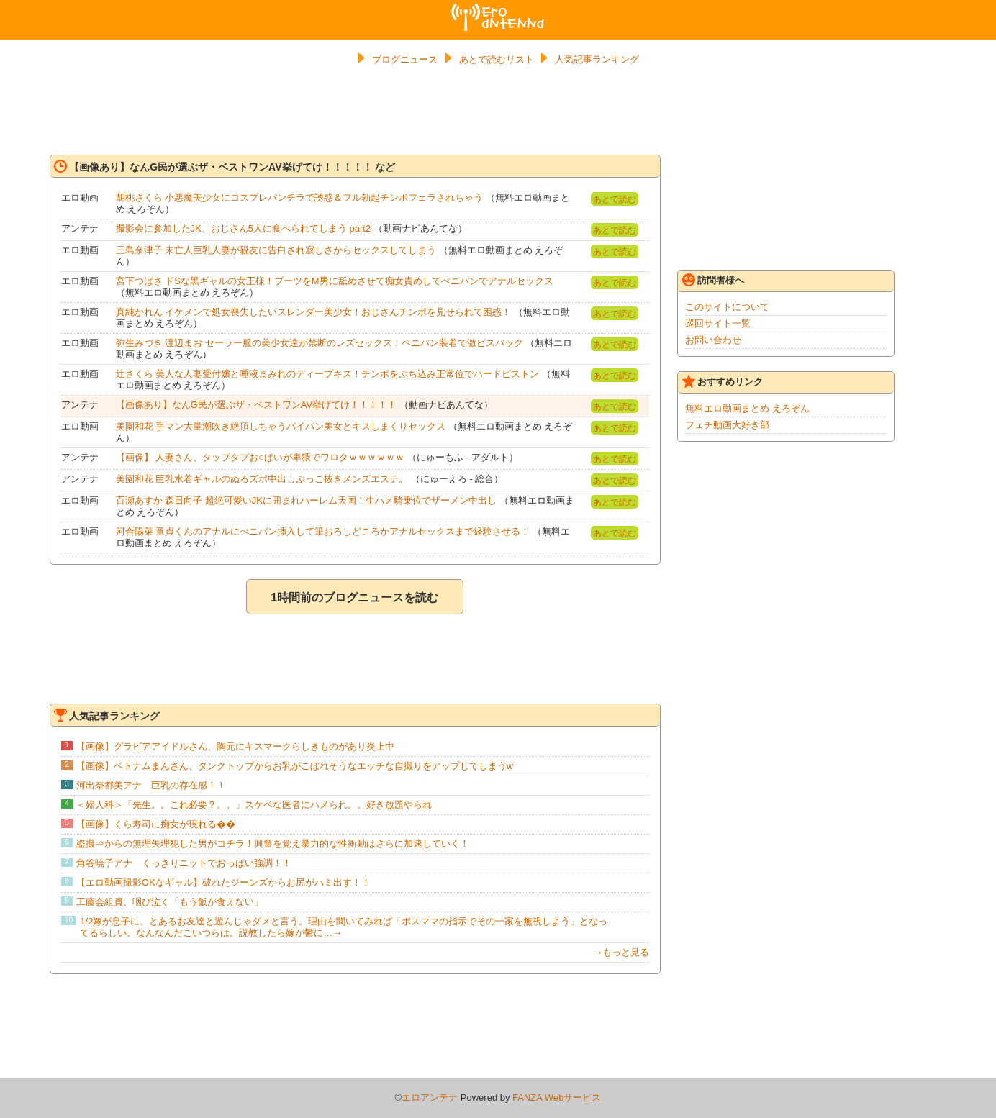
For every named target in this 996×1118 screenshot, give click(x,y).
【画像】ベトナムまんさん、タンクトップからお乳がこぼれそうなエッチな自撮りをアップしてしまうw (294, 765)
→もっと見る (621, 952)
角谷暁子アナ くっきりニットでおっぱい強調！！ (183, 863)
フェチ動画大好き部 (727, 424)
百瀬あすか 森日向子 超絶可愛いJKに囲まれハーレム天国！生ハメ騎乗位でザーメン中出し (306, 500)
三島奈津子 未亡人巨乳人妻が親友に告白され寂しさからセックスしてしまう (276, 250)
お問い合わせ (713, 340)
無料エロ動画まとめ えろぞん (747, 408)
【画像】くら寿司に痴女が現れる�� (155, 824)
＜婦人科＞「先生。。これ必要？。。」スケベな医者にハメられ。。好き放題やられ (254, 804)
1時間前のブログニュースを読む (354, 597)
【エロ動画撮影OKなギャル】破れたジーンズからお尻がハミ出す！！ (223, 882)
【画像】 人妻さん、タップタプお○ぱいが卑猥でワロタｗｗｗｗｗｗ (260, 457)
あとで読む (614, 199)
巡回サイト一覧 (718, 323)
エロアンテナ (498, 9)
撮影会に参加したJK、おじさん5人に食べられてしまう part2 (243, 228)
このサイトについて (727, 306)
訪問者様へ (713, 279)
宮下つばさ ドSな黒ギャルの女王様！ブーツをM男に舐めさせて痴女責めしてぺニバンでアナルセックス (334, 281)
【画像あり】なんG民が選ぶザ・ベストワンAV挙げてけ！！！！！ (256, 404)
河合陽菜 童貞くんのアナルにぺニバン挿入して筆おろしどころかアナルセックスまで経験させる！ (323, 531)
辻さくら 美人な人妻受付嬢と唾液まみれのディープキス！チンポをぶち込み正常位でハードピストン (328, 373)
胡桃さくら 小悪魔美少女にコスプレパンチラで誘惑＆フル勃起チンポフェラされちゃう (300, 197)
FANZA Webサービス (556, 1097)
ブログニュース (405, 59)
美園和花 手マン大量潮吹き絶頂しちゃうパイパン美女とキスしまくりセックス (281, 426)
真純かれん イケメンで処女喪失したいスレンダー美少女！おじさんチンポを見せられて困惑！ (314, 311)
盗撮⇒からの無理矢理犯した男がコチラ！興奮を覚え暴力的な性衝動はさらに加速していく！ (272, 843)
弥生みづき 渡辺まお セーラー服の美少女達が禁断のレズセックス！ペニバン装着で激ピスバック (319, 342)
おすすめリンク (722, 381)
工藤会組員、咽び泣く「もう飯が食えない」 (169, 901)
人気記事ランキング (597, 59)
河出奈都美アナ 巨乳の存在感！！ (151, 785)
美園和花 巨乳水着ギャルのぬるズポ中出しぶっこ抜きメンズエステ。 (262, 478)
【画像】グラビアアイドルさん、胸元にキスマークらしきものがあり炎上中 (235, 746)
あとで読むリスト (496, 59)
